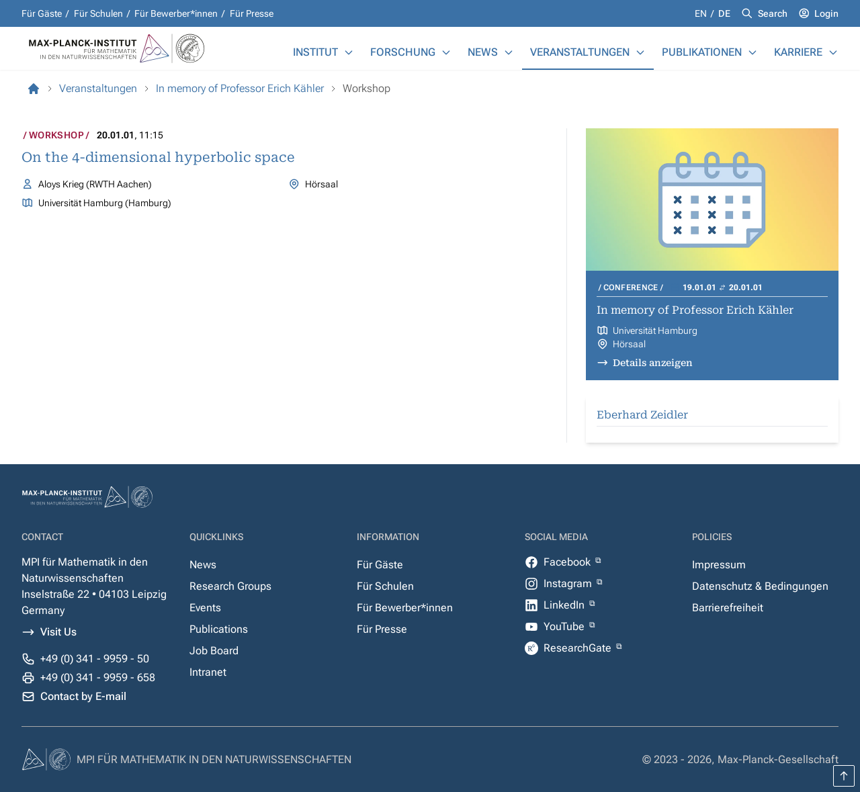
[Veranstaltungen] (640, 52)
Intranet (207, 672)
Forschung (402, 52)
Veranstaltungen (580, 52)
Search (772, 13)
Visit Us (58, 631)
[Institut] (348, 52)
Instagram (569, 583)
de (724, 13)
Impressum (719, 564)
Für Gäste (42, 13)
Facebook (568, 562)
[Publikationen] (752, 52)
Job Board (214, 650)
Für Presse (251, 13)
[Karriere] (833, 52)
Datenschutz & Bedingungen (760, 586)
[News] (508, 52)
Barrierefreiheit (727, 607)
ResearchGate (579, 648)
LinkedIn (565, 605)
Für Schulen (98, 13)
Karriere (798, 52)
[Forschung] (446, 52)
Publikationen (702, 52)
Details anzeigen (653, 362)
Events (205, 607)
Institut (315, 52)
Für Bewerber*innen (176, 13)
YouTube (565, 626)
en (702, 13)
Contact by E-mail (83, 696)
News (483, 52)
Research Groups (230, 586)
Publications (218, 629)
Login (826, 13)
